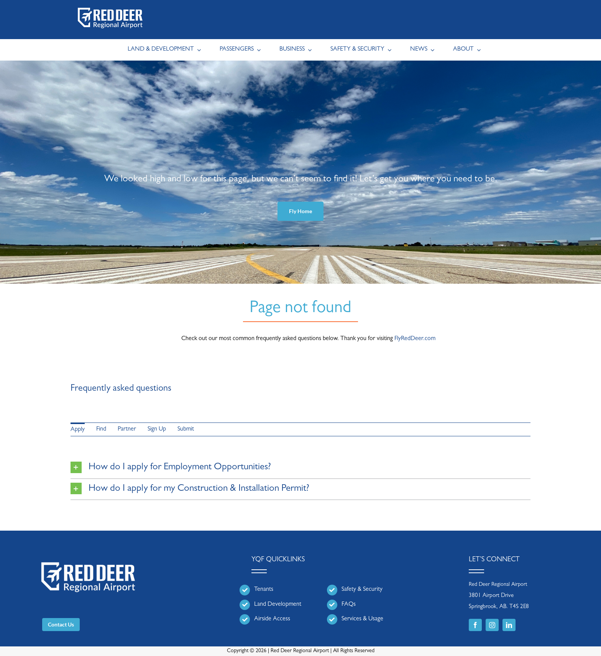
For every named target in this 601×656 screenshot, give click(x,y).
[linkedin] (509, 625)
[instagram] (492, 625)
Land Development (277, 605)
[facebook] (475, 625)
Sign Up (157, 429)
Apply (78, 430)
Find (101, 429)
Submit (185, 429)
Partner (127, 429)
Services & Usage (362, 619)
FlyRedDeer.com (414, 339)
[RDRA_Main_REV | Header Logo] (110, 6)
